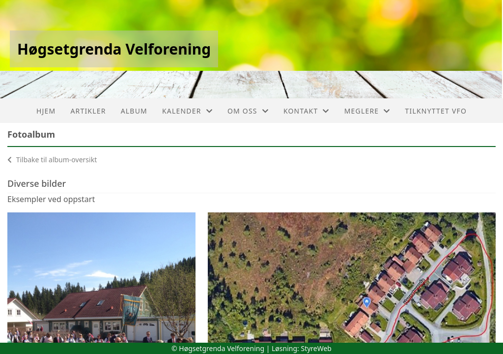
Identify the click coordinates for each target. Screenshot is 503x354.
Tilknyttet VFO (436, 111)
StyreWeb (316, 348)
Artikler (88, 111)
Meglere (367, 111)
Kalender (187, 111)
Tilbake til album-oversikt (52, 159)
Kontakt (306, 111)
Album (134, 111)
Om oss (248, 111)
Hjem (46, 111)
